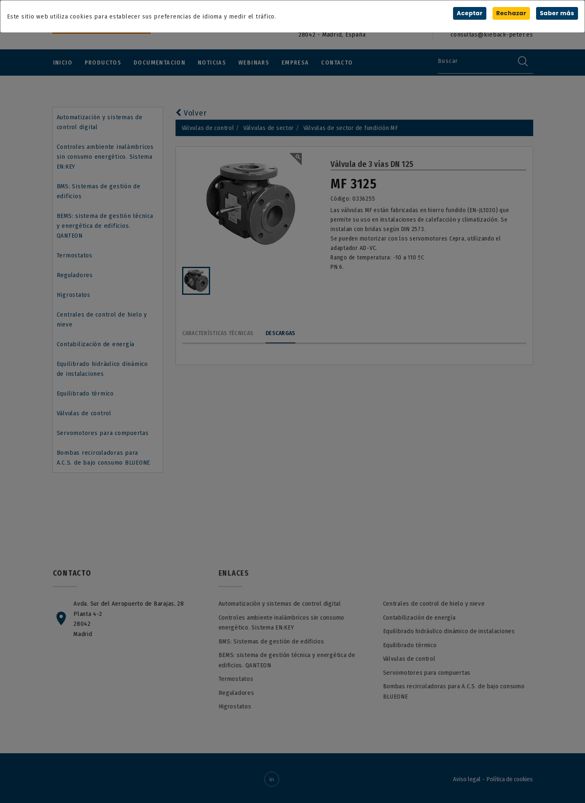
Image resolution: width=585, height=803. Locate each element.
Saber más (557, 13)
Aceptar (469, 13)
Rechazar (511, 13)
